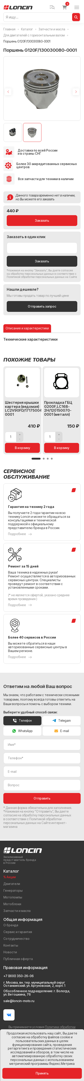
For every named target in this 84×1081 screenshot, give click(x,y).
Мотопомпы (12, 897)
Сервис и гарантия (17, 932)
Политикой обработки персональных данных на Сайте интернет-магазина (35, 823)
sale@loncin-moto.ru (18, 1001)
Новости (10, 952)
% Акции (9, 877)
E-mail (61, 732)
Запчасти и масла (16, 911)
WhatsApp (22, 732)
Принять (42, 1073)
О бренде (10, 925)
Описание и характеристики (27, 329)
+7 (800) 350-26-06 (18, 976)
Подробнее (20, 535)
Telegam (61, 721)
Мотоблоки (12, 904)
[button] (36, 459)
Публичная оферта (18, 959)
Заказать (42, 221)
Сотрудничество (16, 939)
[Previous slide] (8, 91)
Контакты (10, 945)
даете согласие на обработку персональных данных (40, 273)
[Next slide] (76, 91)
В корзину (22, 449)
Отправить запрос (42, 307)
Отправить (42, 799)
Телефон (22, 721)
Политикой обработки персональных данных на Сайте (42, 277)
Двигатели (11, 884)
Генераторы (13, 890)
